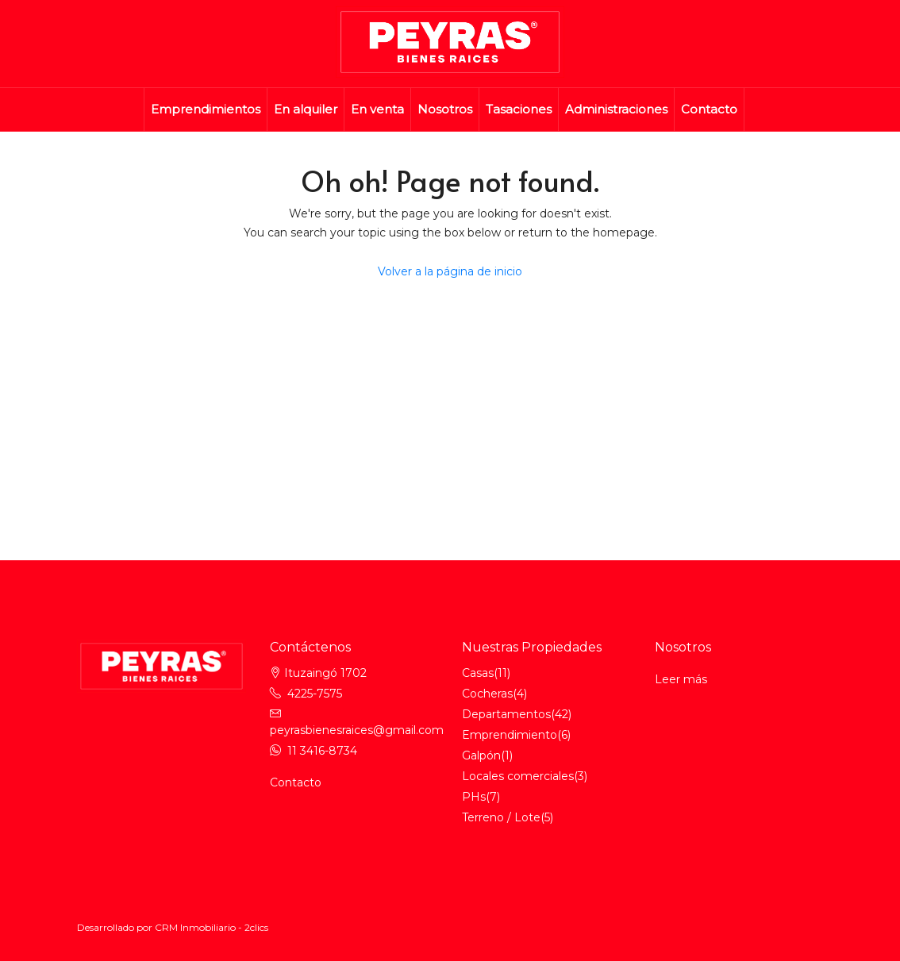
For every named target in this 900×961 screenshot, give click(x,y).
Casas (478, 673)
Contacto (709, 109)
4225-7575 (314, 693)
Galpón (481, 755)
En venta (377, 109)
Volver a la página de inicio (450, 271)
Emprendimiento (509, 735)
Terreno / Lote (501, 817)
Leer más (681, 679)
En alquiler (305, 109)
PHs (474, 797)
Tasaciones (519, 109)
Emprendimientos (205, 109)
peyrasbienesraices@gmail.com (357, 730)
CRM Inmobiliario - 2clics (211, 927)
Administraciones (616, 109)
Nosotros (444, 109)
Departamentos (506, 714)
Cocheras (487, 693)
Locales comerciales (518, 776)
